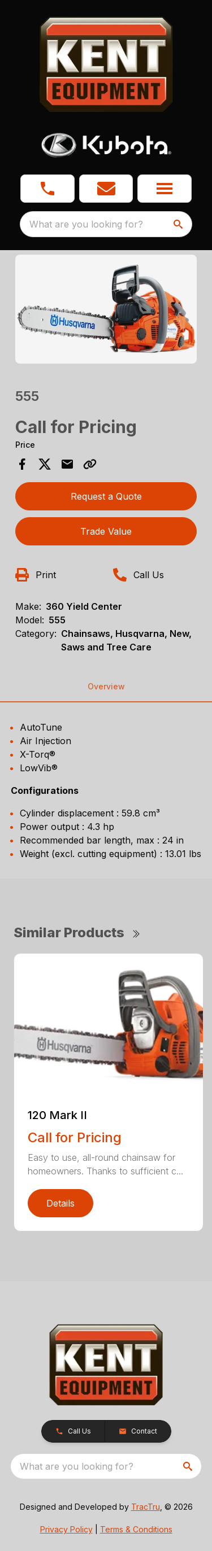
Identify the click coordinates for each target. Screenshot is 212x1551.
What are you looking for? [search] (86, 224)
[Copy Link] (90, 464)
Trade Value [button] (106, 531)
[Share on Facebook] (22, 464)
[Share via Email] (67, 464)
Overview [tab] (106, 686)
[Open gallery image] (106, 309)
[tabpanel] (106, 311)
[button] (47, 188)
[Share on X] (44, 464)
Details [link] (60, 1203)
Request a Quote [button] (106, 496)
